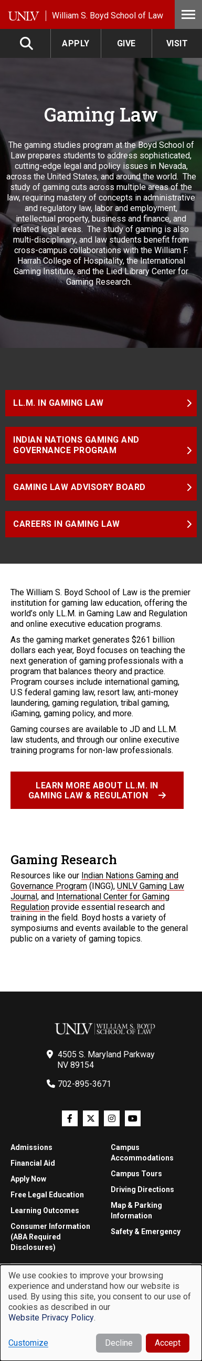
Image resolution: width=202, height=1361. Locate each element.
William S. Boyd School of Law (107, 16)
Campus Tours (136, 1173)
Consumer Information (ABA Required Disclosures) (50, 1237)
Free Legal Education (47, 1194)
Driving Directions (142, 1189)
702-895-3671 (84, 1084)
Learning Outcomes (44, 1210)
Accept (167, 1343)
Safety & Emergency (145, 1231)
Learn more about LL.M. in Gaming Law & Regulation (93, 790)
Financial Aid (32, 1163)
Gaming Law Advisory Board (79, 487)
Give (126, 43)
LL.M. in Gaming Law (58, 403)
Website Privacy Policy (51, 1318)
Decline (119, 1343)
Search (27, 43)
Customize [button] (28, 1343)
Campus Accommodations (142, 1152)
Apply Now (28, 1179)
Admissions (31, 1147)
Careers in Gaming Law (66, 524)
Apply (76, 43)
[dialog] (101, 1313)
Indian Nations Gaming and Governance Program (77, 445)
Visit (177, 43)
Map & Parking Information (136, 1210)
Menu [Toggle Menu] (188, 14)
